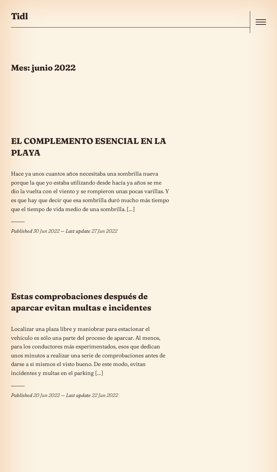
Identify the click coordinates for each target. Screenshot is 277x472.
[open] (261, 22)
